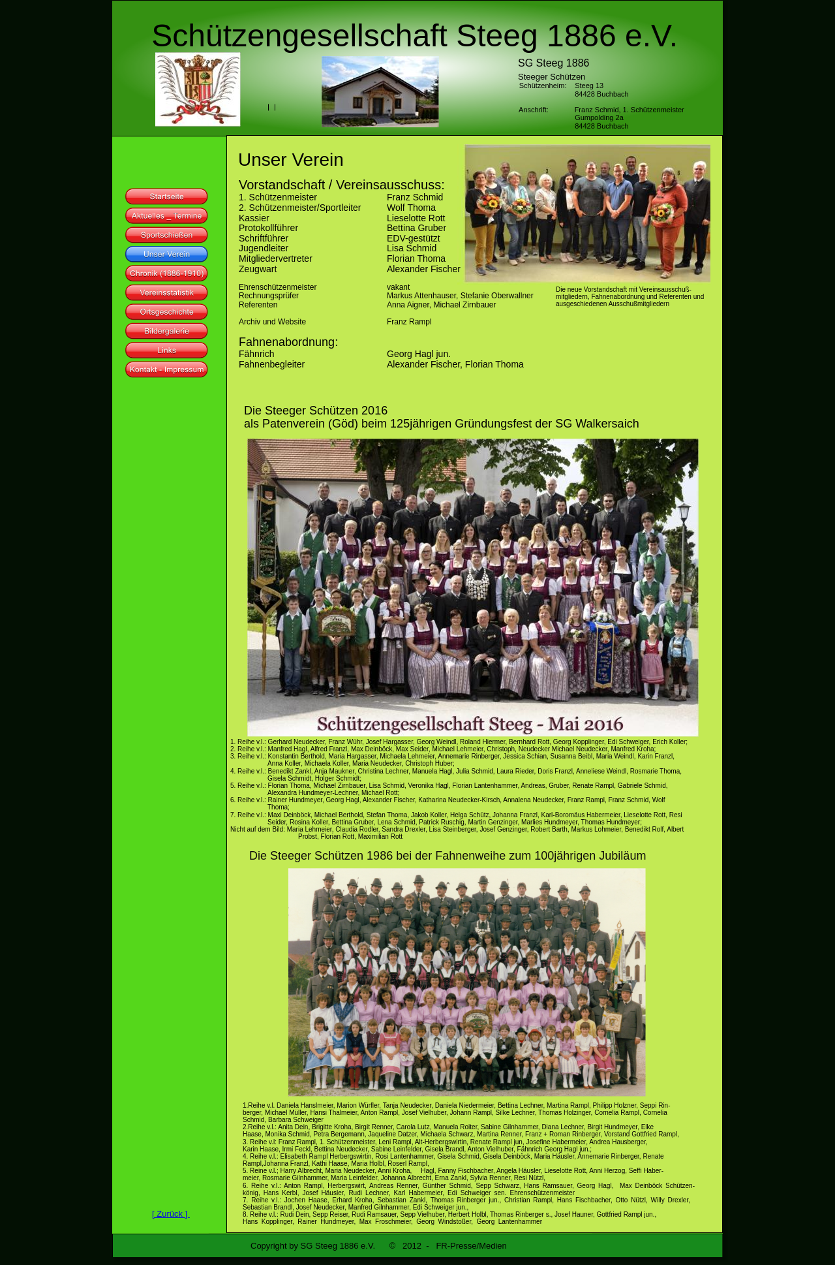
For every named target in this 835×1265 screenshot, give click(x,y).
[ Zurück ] (171, 1214)
